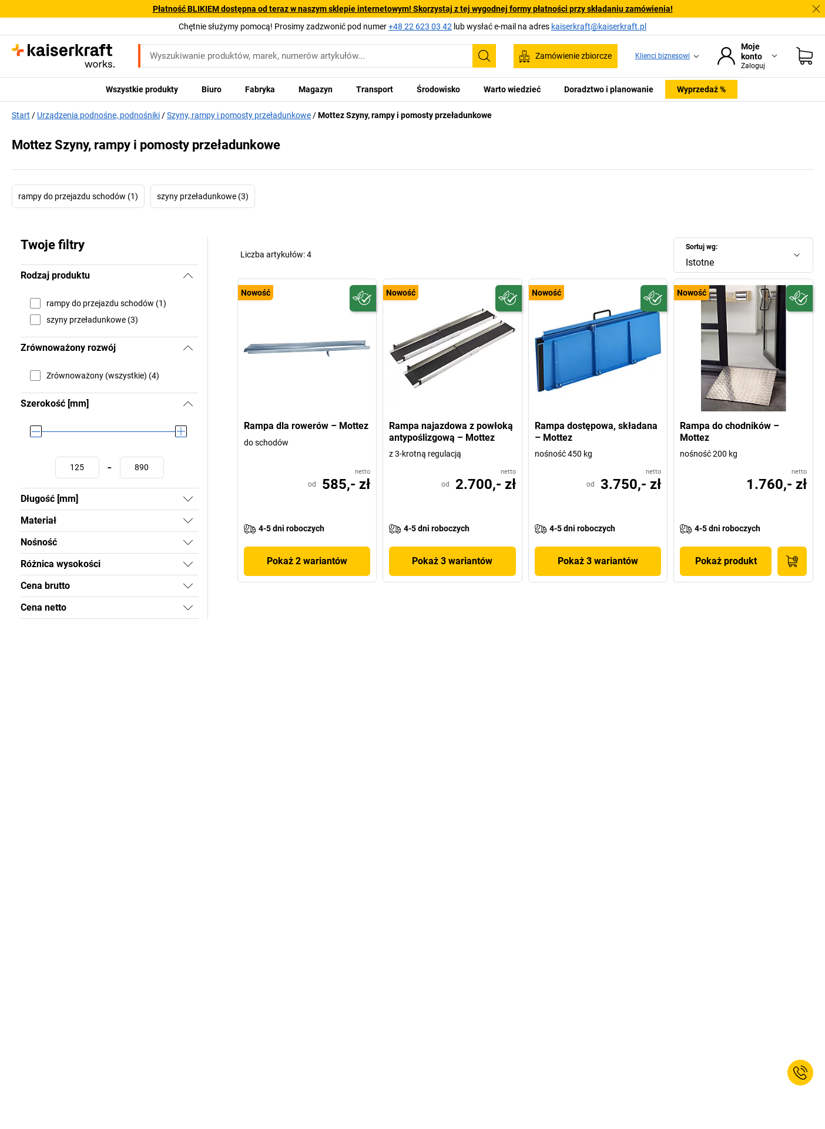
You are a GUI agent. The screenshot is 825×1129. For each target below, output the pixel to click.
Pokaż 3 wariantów (452, 561)
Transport (374, 89)
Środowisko (438, 89)
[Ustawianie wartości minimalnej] (77, 467)
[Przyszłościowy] (363, 298)
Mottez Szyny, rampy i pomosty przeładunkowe (405, 115)
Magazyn (316, 89)
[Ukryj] (188, 275)
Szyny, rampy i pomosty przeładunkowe (239, 115)
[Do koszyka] (792, 561)
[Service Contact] (800, 1073)
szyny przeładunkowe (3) (203, 196)
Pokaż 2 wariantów (307, 561)
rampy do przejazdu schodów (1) (78, 196)
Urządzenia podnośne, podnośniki (98, 115)
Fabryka (260, 89)
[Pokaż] (188, 499)
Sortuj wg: (701, 246)
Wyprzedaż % (701, 89)
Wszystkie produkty (142, 89)
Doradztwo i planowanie (608, 89)
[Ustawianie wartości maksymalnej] (142, 467)
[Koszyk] (804, 56)
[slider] (36, 431)
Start (21, 115)
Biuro (212, 89)
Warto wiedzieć (512, 89)
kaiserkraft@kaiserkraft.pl (598, 26)
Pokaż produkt (726, 561)
